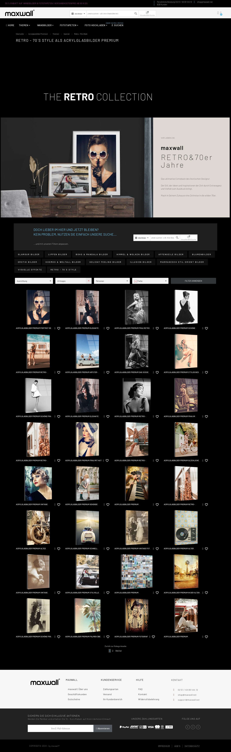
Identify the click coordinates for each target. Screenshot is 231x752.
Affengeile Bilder (171, 254)
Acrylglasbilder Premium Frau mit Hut (83, 460)
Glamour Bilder (29, 254)
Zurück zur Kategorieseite (115, 646)
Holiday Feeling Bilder (106, 262)
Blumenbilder (201, 254)
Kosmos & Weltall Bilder (63, 262)
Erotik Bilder (27, 262)
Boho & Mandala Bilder (92, 254)
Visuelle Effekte (30, 269)
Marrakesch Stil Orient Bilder (182, 262)
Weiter (118, 650)
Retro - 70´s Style (64, 269)
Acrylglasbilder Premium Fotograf (131, 636)
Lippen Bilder (57, 254)
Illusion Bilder (141, 262)
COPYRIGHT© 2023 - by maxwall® (44, 746)
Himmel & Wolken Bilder (133, 254)
